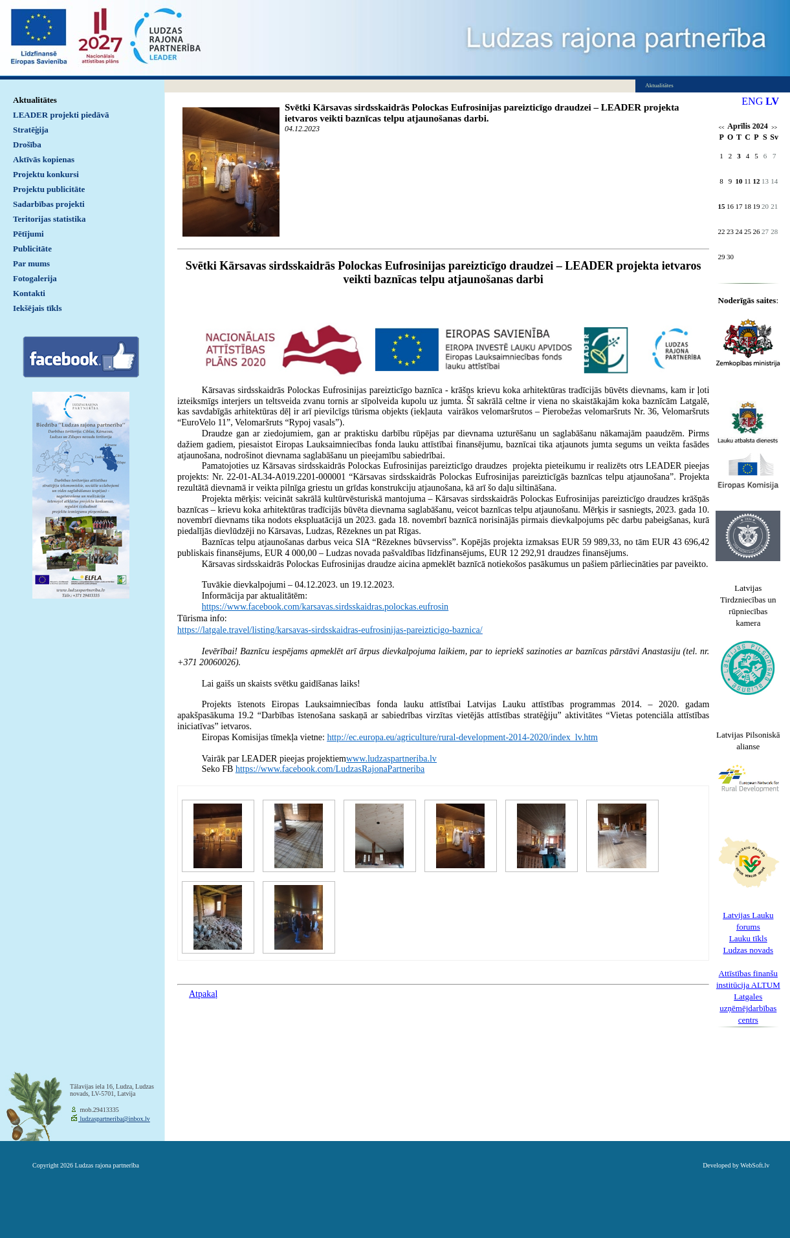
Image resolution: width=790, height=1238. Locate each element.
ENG (752, 101)
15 (721, 206)
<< (722, 128)
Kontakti (29, 293)
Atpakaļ (203, 994)
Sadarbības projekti (49, 204)
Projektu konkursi (46, 174)
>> (774, 128)
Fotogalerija (35, 278)
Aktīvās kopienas (43, 159)
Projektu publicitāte (49, 189)
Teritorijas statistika (49, 219)
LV (772, 101)
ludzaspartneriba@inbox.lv (114, 1118)
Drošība (27, 144)
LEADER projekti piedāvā (61, 115)
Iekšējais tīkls (37, 308)
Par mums (31, 263)
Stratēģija (31, 129)
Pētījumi (28, 234)
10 (739, 181)
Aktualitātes (35, 100)
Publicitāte (32, 248)
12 (756, 181)
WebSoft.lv (754, 1165)
